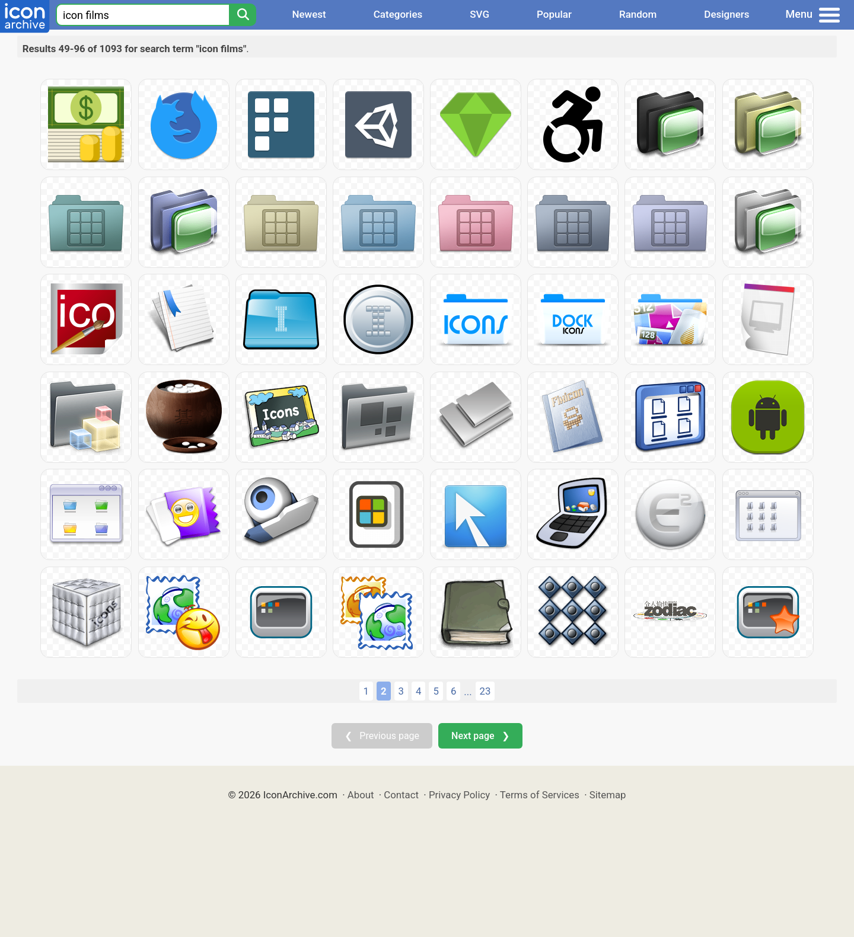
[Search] (242, 15)
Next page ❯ (480, 735)
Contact (401, 795)
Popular (554, 14)
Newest (309, 14)
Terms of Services (539, 795)
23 (485, 691)
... (467, 692)
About (361, 795)
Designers (726, 14)
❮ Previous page (382, 735)
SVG (479, 14)
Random (638, 14)
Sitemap (607, 795)
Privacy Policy (459, 795)
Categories (398, 14)
